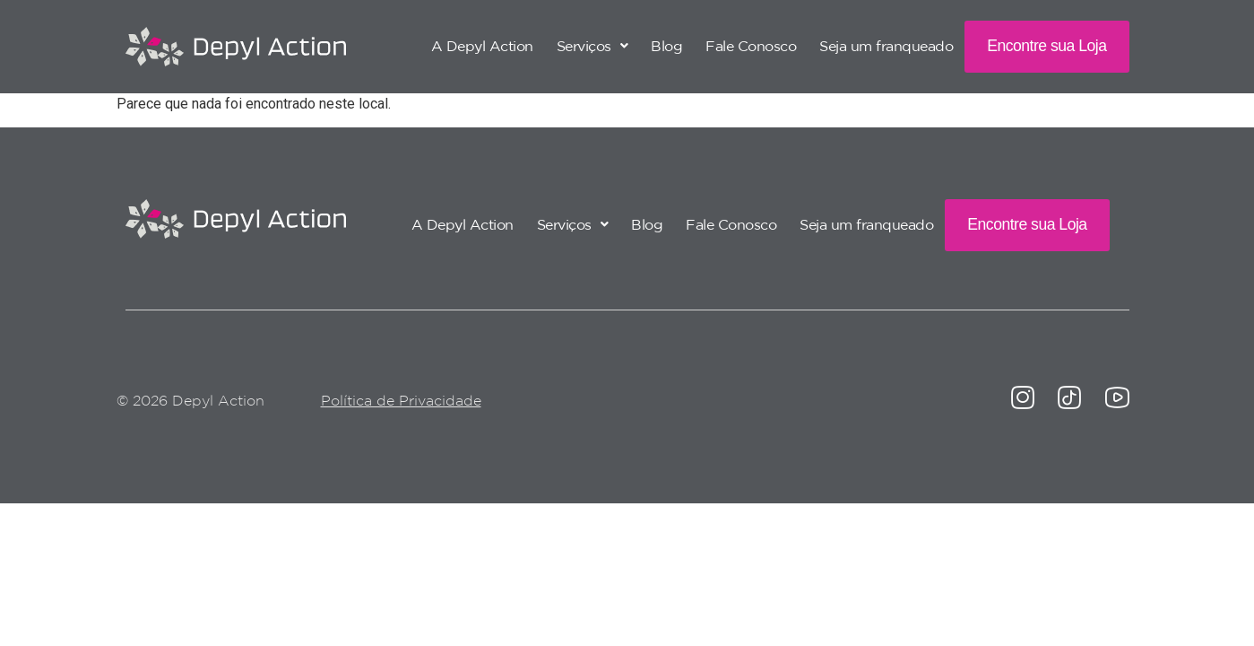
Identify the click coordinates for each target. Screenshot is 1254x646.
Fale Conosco (750, 46)
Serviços (592, 46)
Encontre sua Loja (1046, 46)
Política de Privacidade (401, 400)
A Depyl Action (482, 46)
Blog (666, 46)
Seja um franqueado (886, 46)
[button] (592, 46)
